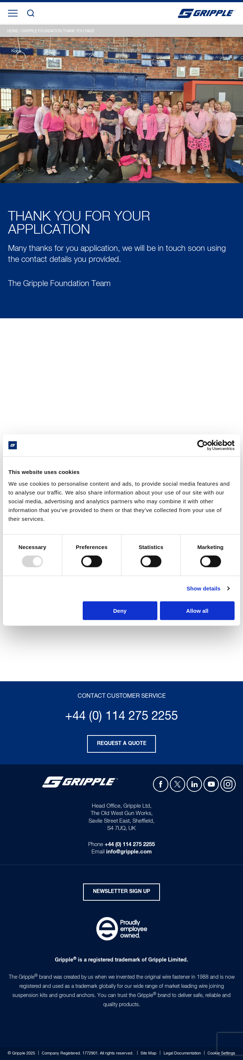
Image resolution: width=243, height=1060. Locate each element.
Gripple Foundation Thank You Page (58, 31)
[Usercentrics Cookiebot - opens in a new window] (203, 445)
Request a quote (121, 743)
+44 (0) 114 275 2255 (121, 716)
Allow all (197, 610)
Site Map (149, 1053)
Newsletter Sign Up (121, 891)
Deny (120, 610)
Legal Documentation (182, 1053)
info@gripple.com (129, 852)
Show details (204, 588)
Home (12, 31)
